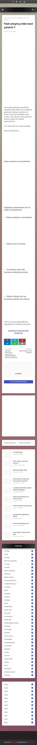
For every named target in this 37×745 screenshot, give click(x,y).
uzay (19, 665)
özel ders (19, 675)
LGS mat (19, 557)
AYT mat (19, 551)
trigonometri (19, 659)
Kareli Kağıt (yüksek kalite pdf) (21, 533)
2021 (19, 702)
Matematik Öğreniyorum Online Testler (21, 498)
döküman (19, 574)
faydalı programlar (19, 580)
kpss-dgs (19, 613)
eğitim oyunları (19, 577)
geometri (19, 587)
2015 (19, 723)
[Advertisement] (18, 85)
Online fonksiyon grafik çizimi (22, 506)
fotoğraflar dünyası (19, 584)
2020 (19, 705)
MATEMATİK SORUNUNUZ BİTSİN (21, 515)
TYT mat (19, 564)
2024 (19, 691)
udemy (19, 662)
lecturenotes (19, 616)
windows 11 (19, 668)
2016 (19, 719)
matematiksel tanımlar (19, 623)
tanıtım (19, 652)
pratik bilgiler (19, 639)
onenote (19, 633)
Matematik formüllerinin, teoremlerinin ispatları (21, 480)
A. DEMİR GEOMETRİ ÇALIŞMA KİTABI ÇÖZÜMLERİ (22, 489)
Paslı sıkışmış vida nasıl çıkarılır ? (20, 462)
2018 (19, 712)
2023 (19, 695)
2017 (19, 716)
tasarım (19, 655)
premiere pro (19, 646)
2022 (19, 698)
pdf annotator (19, 636)
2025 (19, 688)
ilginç (19, 590)
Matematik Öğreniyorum (21, 523)
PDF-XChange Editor (19, 561)
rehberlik (19, 649)
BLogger (14, 742)
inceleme (19, 597)
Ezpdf (19, 554)
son (13, 18)
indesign (19, 600)
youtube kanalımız (10, 443)
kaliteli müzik (19, 606)
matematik (19, 620)
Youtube (19, 567)
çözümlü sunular (19, 672)
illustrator (19, 593)
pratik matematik (19, 642)
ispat (19, 603)
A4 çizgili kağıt (17, 452)
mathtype (19, 626)
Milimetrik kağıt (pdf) (20, 470)
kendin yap (19, 610)
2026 (19, 684)
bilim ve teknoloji (19, 571)
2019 (19, 709)
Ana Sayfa (7, 18)
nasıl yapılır (19, 629)
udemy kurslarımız (25, 443)
